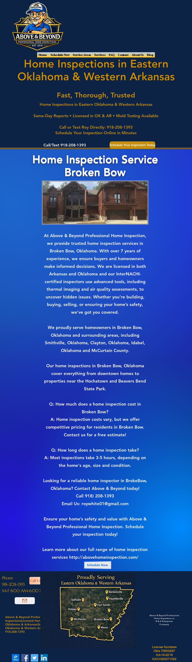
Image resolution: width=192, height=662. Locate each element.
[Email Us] (25, 600)
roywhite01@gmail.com (105, 503)
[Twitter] (34, 658)
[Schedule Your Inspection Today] (132, 145)
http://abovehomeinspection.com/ (103, 557)
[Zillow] (15, 658)
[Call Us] (39, 580)
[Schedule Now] (97, 565)
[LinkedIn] (44, 658)
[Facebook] (25, 658)
